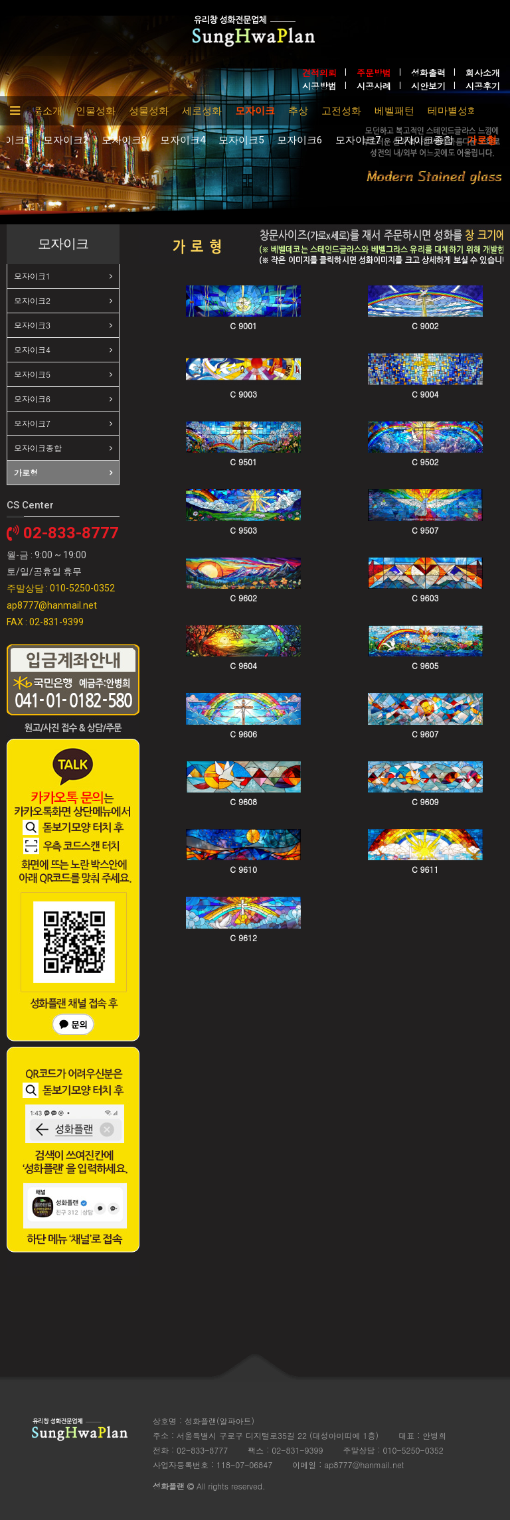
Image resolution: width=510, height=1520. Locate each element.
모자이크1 (32, 275)
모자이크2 (65, 140)
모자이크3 (124, 140)
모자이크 (255, 111)
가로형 (482, 140)
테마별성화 (452, 111)
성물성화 (149, 111)
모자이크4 (182, 140)
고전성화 (341, 111)
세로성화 (202, 111)
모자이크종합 (424, 140)
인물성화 (96, 111)
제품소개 (42, 111)
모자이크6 (299, 140)
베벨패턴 (394, 111)
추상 (298, 111)
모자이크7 (358, 140)
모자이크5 (241, 140)
